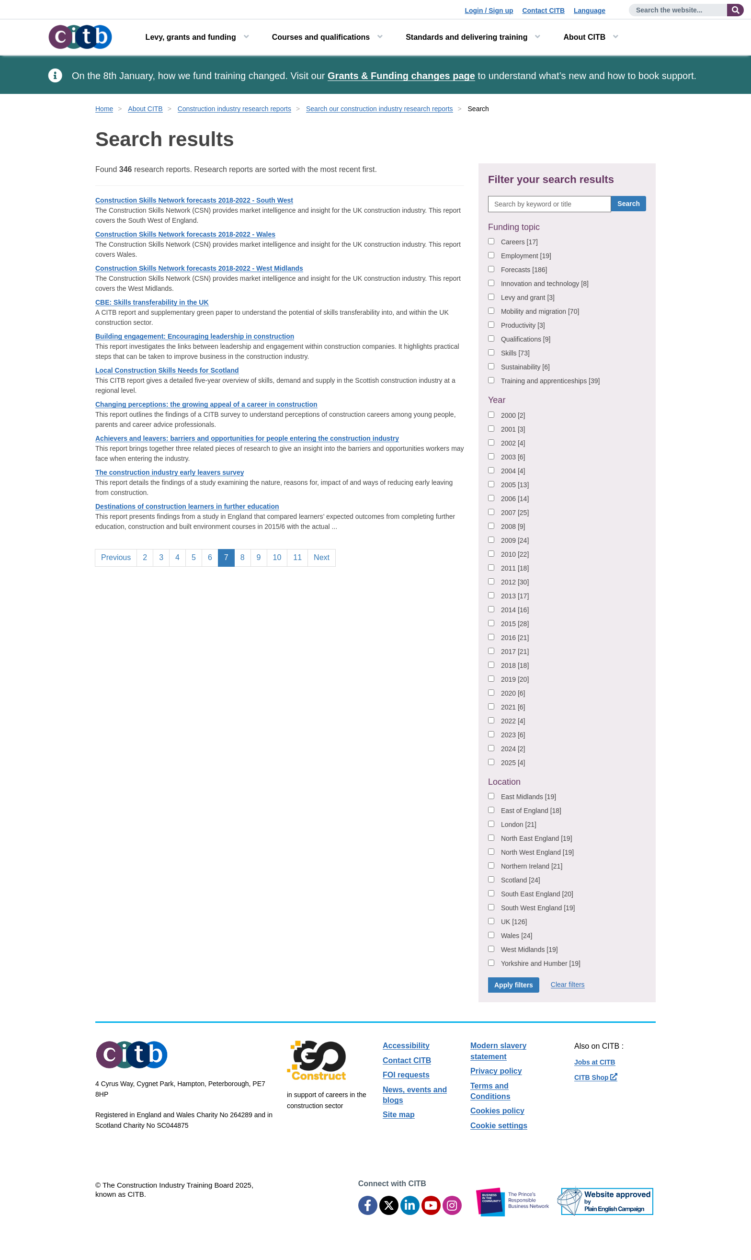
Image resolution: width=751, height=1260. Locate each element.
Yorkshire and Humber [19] (540, 963)
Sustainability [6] (525, 367)
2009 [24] (515, 540)
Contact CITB (543, 10)
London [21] (518, 824)
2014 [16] (515, 610)
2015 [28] (515, 624)
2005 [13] (515, 485)
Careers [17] (519, 242)
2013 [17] (515, 596)
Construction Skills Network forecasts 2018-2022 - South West (194, 200)
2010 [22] (515, 554)
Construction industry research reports (234, 109)
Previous (116, 557)
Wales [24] (517, 935)
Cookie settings (498, 1126)
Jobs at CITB (594, 1062)
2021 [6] (513, 707)
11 (300, 556)
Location (504, 782)
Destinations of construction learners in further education (187, 506)
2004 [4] (513, 471)
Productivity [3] (523, 325)
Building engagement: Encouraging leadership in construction (194, 336)
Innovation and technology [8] (545, 283)
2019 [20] (515, 679)
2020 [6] (513, 693)
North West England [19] (537, 852)
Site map (399, 1115)
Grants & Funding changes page (401, 75)
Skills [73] (515, 353)
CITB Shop (595, 1077)
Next (322, 557)
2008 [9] (513, 526)
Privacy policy (496, 1071)
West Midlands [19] (529, 949)
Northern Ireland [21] (531, 866)
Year (496, 400)
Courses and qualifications (321, 37)
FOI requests (406, 1075)
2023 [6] (513, 735)
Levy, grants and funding (191, 37)
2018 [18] (515, 665)
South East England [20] (537, 894)
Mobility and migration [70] (540, 311)
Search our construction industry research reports (379, 109)
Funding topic (514, 227)
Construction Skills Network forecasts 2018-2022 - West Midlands (199, 268)
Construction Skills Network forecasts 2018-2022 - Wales (185, 234)
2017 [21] (515, 651)
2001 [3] (513, 429)
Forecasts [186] (524, 270)
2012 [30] (515, 582)
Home (104, 109)
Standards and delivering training (466, 37)
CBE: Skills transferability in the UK (152, 302)
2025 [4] (513, 763)
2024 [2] (513, 749)
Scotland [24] (520, 880)
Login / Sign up (489, 10)
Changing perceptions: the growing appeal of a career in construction (206, 404)
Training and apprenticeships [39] (550, 381)
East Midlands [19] (528, 797)
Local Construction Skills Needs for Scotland (167, 370)
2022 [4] (513, 721)
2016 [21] (515, 637)
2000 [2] (513, 415)
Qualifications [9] (526, 339)
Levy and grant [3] (528, 297)
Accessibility (406, 1046)
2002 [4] (513, 443)
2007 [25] (515, 512)
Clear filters (568, 984)
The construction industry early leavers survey (169, 472)
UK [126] (514, 922)
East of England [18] (531, 810)
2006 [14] (515, 499)
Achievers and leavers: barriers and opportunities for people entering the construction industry (247, 438)
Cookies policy (497, 1111)
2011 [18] (515, 568)
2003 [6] (513, 457)
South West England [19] (538, 908)
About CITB (584, 37)
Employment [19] (526, 256)
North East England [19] (536, 838)
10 (280, 556)
